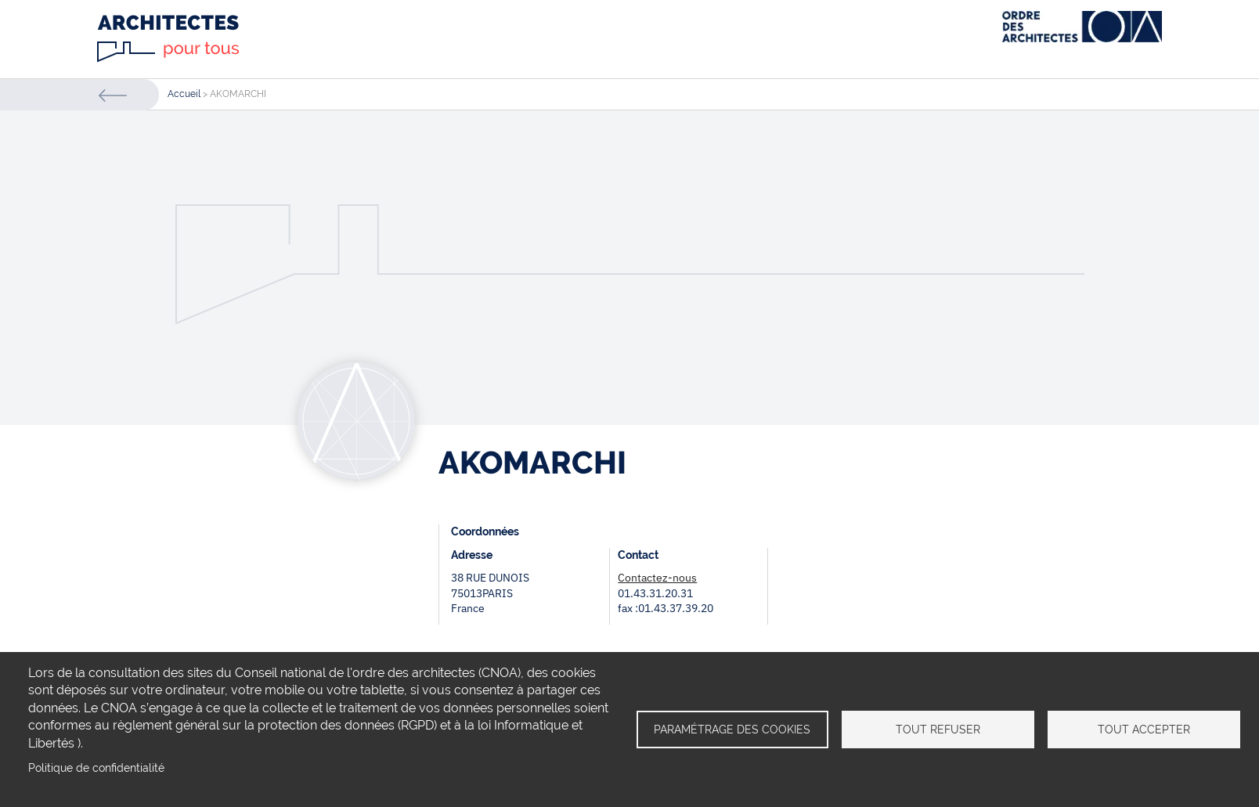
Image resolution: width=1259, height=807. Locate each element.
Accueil (184, 93)
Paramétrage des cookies (732, 729)
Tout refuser (938, 729)
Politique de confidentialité (96, 768)
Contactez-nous (657, 578)
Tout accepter (1144, 729)
